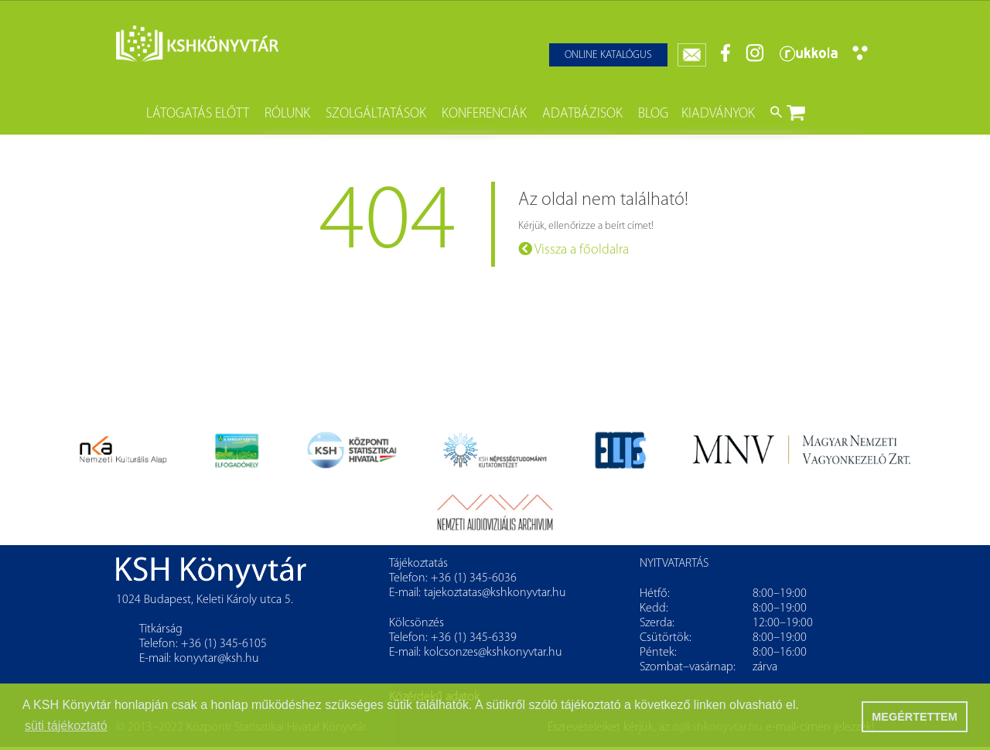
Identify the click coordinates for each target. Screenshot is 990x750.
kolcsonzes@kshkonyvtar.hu (493, 652)
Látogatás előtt (197, 114)
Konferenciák (484, 114)
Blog (653, 114)
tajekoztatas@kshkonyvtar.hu (495, 593)
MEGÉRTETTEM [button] (914, 717)
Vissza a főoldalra (573, 249)
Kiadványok (718, 114)
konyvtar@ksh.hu (216, 659)
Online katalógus (608, 55)
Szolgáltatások (376, 114)
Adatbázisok (582, 114)
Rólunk (287, 114)
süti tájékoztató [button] (66, 725)
